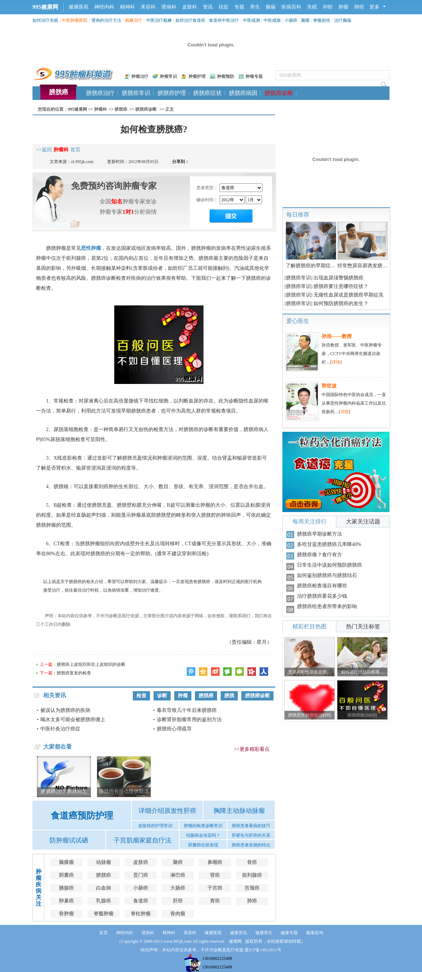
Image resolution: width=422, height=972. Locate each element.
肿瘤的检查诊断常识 (203, 825)
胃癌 (215, 900)
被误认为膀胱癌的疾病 (65, 710)
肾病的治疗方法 (106, 20)
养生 (255, 7)
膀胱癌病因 (243, 93)
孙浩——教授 (337, 336)
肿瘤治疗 (140, 76)
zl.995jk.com (82, 161)
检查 (141, 695)
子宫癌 (214, 888)
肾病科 (168, 7)
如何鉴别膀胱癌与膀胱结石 (327, 575)
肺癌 (359, 7)
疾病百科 (291, 7)
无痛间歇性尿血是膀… (309, 671)
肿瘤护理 (197, 76)
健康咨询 (314, 932)
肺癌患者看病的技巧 (251, 825)
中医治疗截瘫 (159, 20)
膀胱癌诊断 (279, 93)
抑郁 (328, 7)
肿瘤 (343, 7)
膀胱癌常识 (136, 93)
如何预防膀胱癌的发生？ (340, 303)
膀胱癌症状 (207, 93)
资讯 (208, 7)
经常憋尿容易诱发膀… (362, 265)
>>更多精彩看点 (252, 749)
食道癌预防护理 (82, 815)
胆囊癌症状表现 (203, 844)
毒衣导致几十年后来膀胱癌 (187, 710)
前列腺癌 (252, 875)
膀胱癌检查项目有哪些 (322, 585)
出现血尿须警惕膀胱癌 (338, 277)
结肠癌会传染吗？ (203, 835)
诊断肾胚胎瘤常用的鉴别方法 (189, 719)
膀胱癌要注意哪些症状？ (340, 286)
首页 (103, 932)
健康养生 (263, 932)
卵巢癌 (66, 900)
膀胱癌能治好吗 (362, 715)
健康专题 (289, 932)
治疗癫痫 (342, 20)
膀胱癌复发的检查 (74, 672)
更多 (375, 7)
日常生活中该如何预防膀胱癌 (329, 565)
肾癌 (215, 875)
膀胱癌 (58, 92)
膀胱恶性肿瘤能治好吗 (309, 715)
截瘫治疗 (133, 20)
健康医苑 (79, 7)
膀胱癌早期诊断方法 (319, 534)
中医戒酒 (251, 20)
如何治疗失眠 (45, 20)
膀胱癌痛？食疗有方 (319, 554)
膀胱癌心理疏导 (174, 728)
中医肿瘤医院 (74, 20)
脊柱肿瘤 (141, 913)
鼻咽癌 (214, 862)
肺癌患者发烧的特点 (251, 844)
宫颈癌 (252, 888)
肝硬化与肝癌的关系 (251, 835)
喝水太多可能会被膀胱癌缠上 (72, 719)
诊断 (162, 695)
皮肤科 (189, 7)
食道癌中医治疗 (224, 20)
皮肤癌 (140, 862)
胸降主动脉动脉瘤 (239, 810)
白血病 (103, 888)
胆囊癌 (66, 875)
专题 (239, 7)
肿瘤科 (100, 109)
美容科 (148, 7)
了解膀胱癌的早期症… (311, 265)
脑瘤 (305, 20)
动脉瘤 (103, 862)
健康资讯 (238, 932)
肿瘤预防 (225, 76)
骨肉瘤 (177, 913)
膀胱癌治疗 (100, 93)
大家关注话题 (363, 521)
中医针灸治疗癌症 (60, 728)
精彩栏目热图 (309, 626)
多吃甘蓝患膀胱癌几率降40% (329, 544)
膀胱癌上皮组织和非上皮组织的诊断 (91, 664)
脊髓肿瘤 (104, 913)
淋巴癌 (177, 875)
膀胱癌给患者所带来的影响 (327, 606)
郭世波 (329, 386)
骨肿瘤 (66, 913)
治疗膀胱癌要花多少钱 (322, 596)
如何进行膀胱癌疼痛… (362, 671)
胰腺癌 (66, 888)
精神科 (127, 7)
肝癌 (178, 900)
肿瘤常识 (168, 76)
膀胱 (229, 695)
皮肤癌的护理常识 (155, 825)
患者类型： (207, 187)
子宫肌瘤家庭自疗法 (142, 840)
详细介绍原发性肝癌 (167, 810)
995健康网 (45, 7)
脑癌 (178, 862)
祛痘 (223, 7)
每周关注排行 (309, 521)
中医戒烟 (272, 20)
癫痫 (271, 7)
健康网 (235, 941)
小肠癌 (291, 20)
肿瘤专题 (254, 76)
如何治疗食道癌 (190, 20)
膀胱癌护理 (171, 93)
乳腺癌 (103, 900)
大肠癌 (177, 888)
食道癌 (140, 900)
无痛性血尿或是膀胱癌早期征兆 (348, 295)
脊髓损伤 (321, 20)
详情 (336, 362)
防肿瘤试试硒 (69, 840)
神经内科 (104, 7)
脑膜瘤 (66, 862)
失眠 (312, 7)
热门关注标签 (363, 626)
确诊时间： (207, 199)
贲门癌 (140, 875)
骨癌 (252, 862)
